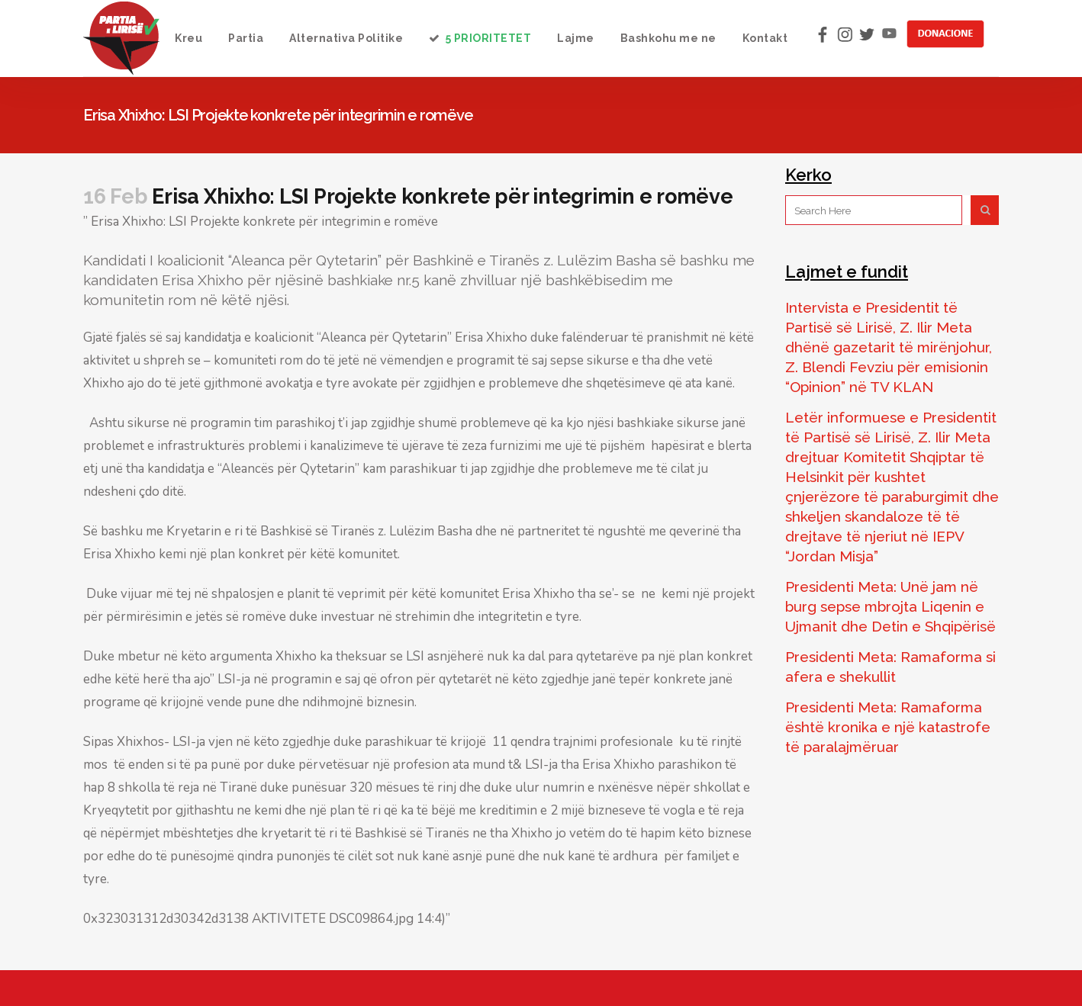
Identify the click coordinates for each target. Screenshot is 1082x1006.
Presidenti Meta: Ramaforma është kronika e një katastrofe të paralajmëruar (887, 727)
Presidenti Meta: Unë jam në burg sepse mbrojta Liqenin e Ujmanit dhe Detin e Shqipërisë (890, 606)
